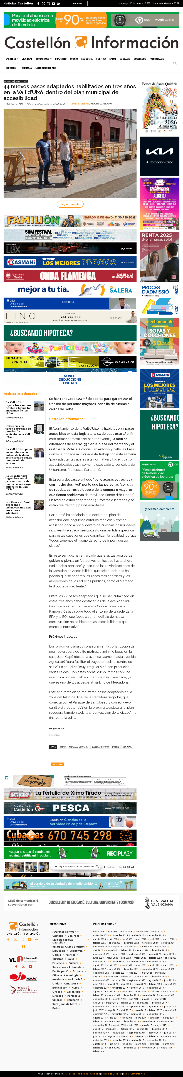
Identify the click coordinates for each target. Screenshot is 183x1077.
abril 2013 (154, 1044)
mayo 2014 (112, 1036)
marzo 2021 (112, 977)
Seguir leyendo (70, 204)
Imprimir (57, 764)
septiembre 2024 (101, 947)
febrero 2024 (127, 950)
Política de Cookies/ (111, 1073)
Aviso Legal (70, 1073)
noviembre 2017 (101, 1007)
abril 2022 (154, 965)
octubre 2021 (167, 969)
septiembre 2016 (155, 1014)
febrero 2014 (155, 1036)
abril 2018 (98, 1003)
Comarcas (9, 81)
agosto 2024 (119, 947)
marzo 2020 (140, 984)
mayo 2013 (141, 1044)
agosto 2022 (99, 965)
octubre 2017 (118, 1007)
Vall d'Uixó (21, 81)
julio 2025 (114, 939)
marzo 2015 (112, 1029)
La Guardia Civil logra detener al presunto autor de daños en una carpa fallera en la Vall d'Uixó (18, 482)
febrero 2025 (99, 943)
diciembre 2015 (131, 1021)
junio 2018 (147, 999)
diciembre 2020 (159, 977)
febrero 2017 (155, 1010)
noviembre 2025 (120, 935)
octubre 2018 (167, 995)
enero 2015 (142, 1029)
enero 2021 (142, 977)
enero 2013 (114, 1048)
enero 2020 (170, 984)
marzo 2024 (112, 950)
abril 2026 (112, 932)
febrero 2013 (99, 1048)
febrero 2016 (99, 1021)
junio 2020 (98, 984)
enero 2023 (170, 958)
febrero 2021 (127, 977)
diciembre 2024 (131, 943)
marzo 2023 (140, 958)
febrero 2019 (99, 995)
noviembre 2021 (150, 969)
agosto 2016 (99, 1018)
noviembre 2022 (120, 962)
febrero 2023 (155, 958)
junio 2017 (98, 1010)
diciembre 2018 (131, 995)
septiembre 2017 (137, 1007)
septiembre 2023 (137, 954)
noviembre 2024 (150, 943)
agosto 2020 (155, 980)
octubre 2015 (167, 1021)
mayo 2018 (160, 999)
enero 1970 (166, 1048)
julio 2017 (169, 1007)
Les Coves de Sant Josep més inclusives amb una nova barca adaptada (18, 508)
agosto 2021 (119, 973)
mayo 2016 (141, 1018)
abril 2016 (154, 1018)
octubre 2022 (137, 962)
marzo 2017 (140, 1010)
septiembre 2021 (101, 973)
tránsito (115, 746)
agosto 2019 (99, 992)
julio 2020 (169, 980)
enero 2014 (170, 1036)
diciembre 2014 (159, 1029)
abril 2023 (126, 958)
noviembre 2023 (101, 954)
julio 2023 (169, 954)
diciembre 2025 (101, 935)
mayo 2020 (112, 984)
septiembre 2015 (101, 1025)
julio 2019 (114, 992)
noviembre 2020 (101, 980)
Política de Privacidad (89, 1073)
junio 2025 (127, 939)
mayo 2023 (112, 958)
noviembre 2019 (120, 988)
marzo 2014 (140, 1036)
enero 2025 (114, 943)
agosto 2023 (155, 954)
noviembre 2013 (120, 1040)
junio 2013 (127, 1044)
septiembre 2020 (137, 980)
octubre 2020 (118, 980)
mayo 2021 (160, 973)
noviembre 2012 (150, 1048)
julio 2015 (134, 1025)
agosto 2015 (119, 1025)
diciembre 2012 (131, 1048)
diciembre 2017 (159, 1003)
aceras (62, 746)
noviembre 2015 (150, 1021)
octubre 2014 (118, 1033)
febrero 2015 (127, 1029)
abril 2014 (126, 1036)
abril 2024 (98, 950)
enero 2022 (114, 969)
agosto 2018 (119, 999)
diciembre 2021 (131, 969)
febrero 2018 (127, 1003)
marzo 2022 (169, 965)
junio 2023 (98, 958)
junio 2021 (147, 973)
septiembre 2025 (155, 935)
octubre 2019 (137, 988)
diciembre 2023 (159, 950)
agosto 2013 (99, 1044)
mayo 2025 (141, 939)
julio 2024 (134, 947)
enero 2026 (157, 932)
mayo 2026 (98, 932)
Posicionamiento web (134, 1073)
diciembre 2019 (101, 988)
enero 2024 (142, 950)
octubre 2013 (137, 1040)
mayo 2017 (112, 1010)
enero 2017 (170, 1010)
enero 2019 (114, 995)
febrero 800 (99, 1051)
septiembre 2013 (155, 1040)
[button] (175, 63)
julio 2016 (114, 1018)
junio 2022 (127, 965)
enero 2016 (114, 1021)
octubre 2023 (118, 954)
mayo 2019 (141, 992)
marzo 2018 (112, 1003)
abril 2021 (98, 977)
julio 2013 (114, 1044)
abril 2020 (126, 984)
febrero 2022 (99, 969)
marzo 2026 (126, 932)
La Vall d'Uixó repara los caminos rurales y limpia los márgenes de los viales (18, 408)
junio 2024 (147, 947)
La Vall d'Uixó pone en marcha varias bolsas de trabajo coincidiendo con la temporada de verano (19, 456)
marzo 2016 (169, 1018)
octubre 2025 (137, 935)
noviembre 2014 (101, 1033)
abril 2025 (154, 939)
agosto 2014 (155, 1033)
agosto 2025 (99, 939)
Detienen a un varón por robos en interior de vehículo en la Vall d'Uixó (18, 431)
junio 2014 (98, 1036)
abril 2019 (154, 992)
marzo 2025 (169, 939)
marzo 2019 (169, 992)
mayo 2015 (160, 1025)
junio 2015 (147, 1025)
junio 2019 (127, 992)
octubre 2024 (167, 943)
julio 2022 (114, 965)
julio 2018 (134, 999)
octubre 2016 (137, 1014)
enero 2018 (142, 1003)
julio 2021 (134, 973)
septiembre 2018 (101, 999)
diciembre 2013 (101, 1040)
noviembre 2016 (120, 1014)
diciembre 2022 (101, 962)
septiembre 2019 (155, 988)
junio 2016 (127, 1018)
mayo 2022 (141, 965)
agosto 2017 (155, 1007)
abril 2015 (98, 1029)
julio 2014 (169, 1033)
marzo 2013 (169, 1044)
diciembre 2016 (101, 1014)
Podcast (77, 3)
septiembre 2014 (137, 1033)
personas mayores (100, 746)
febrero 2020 (155, 984)
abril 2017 (126, 1010)
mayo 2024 (160, 947)
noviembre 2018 (150, 995)
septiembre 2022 (155, 962)
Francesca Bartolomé (78, 746)
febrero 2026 (142, 932)
